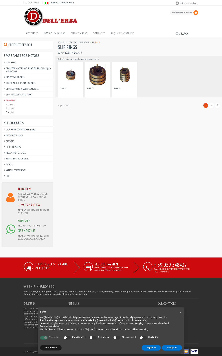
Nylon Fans (11, 62)
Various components (16, 170)
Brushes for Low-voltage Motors (22, 88)
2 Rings (63, 88)
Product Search (18, 44)
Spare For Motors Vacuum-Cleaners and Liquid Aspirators (28, 70)
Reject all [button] (151, 347)
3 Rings (90, 88)
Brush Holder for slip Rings (19, 94)
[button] (180, 312)
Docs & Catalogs (54, 33)
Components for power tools (21, 129)
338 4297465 (27, 230)
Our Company (79, 33)
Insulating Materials (16, 152)
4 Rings (117, 88)
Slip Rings (10, 100)
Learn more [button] (51, 347)
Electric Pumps (13, 146)
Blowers (10, 141)
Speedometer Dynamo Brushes (21, 82)
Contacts (99, 33)
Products (32, 33)
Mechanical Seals (14, 135)
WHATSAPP (24, 221)
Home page (62, 42)
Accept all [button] (172, 347)
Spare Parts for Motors (79, 42)
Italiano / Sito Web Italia (59, 2)
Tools (9, 175)
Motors (10, 164)
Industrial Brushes (15, 77)
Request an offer (122, 33)
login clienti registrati (187, 3)
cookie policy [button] (141, 320)
